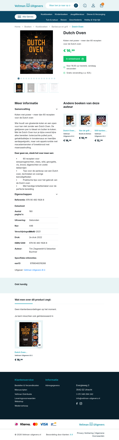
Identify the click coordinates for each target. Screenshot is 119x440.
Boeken (28, 26)
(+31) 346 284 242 (84, 394)
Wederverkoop (21, 406)
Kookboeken (42, 26)
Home (17, 26)
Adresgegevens (52, 385)
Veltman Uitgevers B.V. (34, 270)
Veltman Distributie (23, 394)
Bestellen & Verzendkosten (27, 385)
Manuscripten (21, 390)
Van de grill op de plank (90, 130)
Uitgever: (19, 270)
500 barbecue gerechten (106, 130)
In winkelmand (75, 59)
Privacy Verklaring (85, 433)
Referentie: (20, 200)
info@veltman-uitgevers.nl (88, 398)
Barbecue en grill (60, 26)
